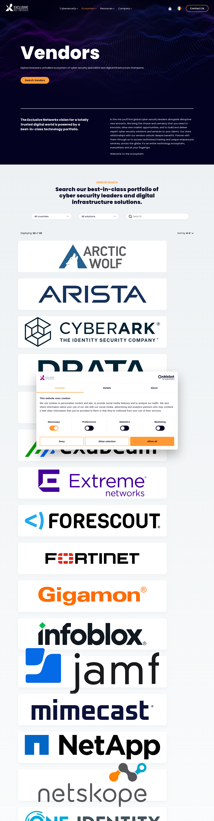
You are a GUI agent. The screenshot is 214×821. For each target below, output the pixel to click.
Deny (62, 441)
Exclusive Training (176, 797)
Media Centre (90, 806)
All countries (50, 216)
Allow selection (107, 441)
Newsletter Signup (93, 811)
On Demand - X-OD (178, 811)
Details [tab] (107, 388)
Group (171, 791)
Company (125, 8)
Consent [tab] (60, 388)
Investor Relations (176, 801)
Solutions (29, 802)
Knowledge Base (92, 802)
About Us (118, 802)
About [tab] (154, 388)
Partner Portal (59, 816)
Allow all (152, 441)
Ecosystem (89, 8)
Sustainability (174, 806)
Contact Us (197, 8)
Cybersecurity (69, 8)
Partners (58, 806)
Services (28, 806)
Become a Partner (63, 811)
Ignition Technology (178, 815)
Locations (118, 816)
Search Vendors (35, 80)
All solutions (97, 216)
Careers (117, 806)
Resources (107, 8)
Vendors (57, 802)
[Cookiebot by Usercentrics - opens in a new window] (160, 377)
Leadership (119, 811)
